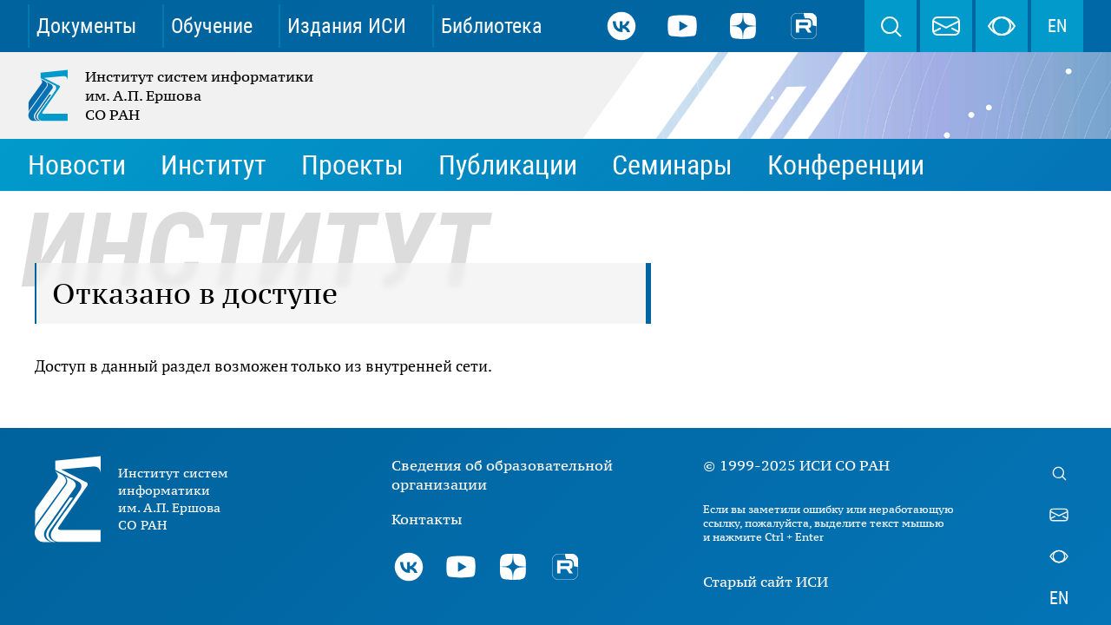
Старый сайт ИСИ (765, 581)
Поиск (890, 26)
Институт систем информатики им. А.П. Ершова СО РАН (172, 95)
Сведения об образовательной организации (502, 475)
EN (1057, 26)
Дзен (743, 26)
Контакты (426, 519)
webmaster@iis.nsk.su (946, 26)
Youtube (682, 26)
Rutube (804, 26)
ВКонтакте (621, 26)
